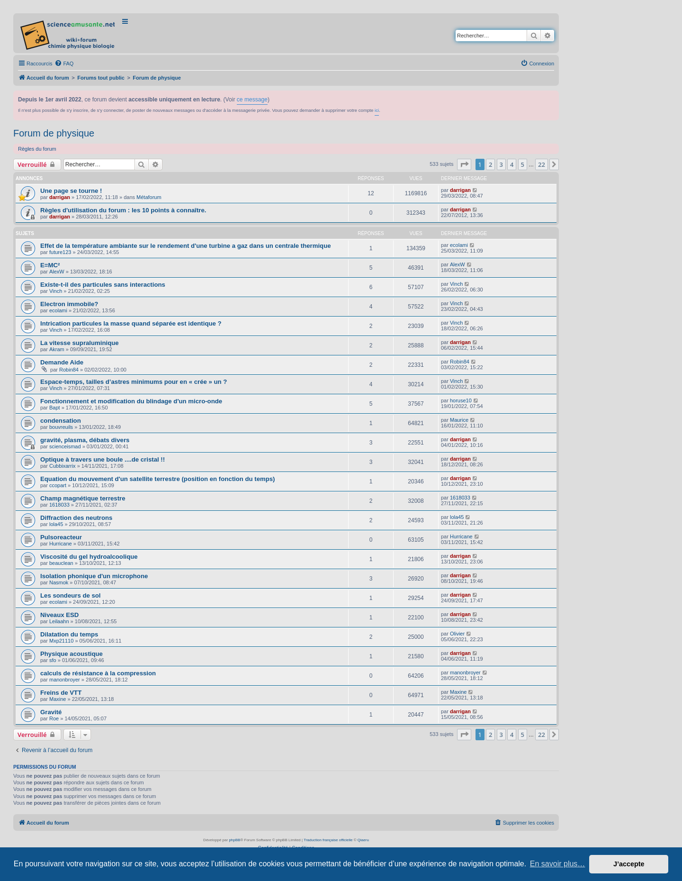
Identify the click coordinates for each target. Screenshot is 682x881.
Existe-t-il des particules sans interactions (102, 284)
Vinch (55, 291)
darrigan (59, 197)
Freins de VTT (60, 692)
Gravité (51, 712)
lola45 (56, 524)
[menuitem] (63, 63)
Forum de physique (53, 133)
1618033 (59, 505)
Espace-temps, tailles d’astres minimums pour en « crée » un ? (133, 381)
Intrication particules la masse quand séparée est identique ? (131, 323)
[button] (464, 164)
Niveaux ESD (59, 614)
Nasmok (58, 582)
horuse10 (461, 400)
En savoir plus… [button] (557, 864)
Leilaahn (59, 621)
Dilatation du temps (69, 634)
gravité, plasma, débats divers (84, 440)
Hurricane (60, 543)
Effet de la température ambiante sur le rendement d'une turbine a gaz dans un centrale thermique (185, 245)
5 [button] (522, 164)
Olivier (457, 633)
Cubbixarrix (62, 466)
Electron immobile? (69, 304)
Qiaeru (363, 840)
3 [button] (501, 164)
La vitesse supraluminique (79, 342)
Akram (56, 349)
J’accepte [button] (629, 864)
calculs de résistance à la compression (98, 673)
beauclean (61, 563)
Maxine (57, 699)
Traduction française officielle (328, 840)
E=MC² (50, 265)
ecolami (459, 245)
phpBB (234, 840)
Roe (54, 718)
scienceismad (65, 446)
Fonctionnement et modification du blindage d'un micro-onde (131, 401)
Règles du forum (37, 149)
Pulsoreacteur (61, 537)
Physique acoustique (71, 653)
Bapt (54, 407)
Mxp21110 (61, 641)
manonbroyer (64, 679)
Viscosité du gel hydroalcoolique (89, 556)
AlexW (56, 271)
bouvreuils (61, 427)
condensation (60, 420)
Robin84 (69, 369)
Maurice (459, 420)
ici (377, 110)
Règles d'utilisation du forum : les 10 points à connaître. (123, 210)
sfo (52, 660)
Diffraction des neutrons (76, 517)
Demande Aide (61, 362)
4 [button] (511, 164)
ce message (252, 99)
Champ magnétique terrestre (83, 498)
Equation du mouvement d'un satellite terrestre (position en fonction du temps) (157, 478)
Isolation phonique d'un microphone (94, 576)
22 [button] (541, 164)
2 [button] (490, 164)
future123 (60, 252)
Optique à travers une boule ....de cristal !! (102, 459)
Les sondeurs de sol (70, 595)
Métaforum (149, 197)
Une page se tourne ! (71, 190)
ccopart (57, 485)
